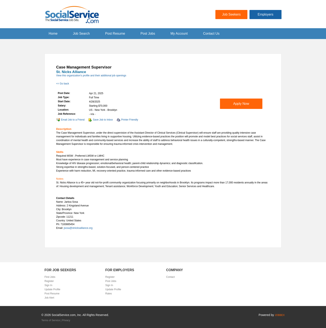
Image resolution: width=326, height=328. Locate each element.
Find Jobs (49, 277)
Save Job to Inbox (103, 119)
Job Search (81, 33)
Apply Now (241, 103)
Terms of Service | (51, 320)
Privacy (66, 320)
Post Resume (115, 33)
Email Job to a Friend (72, 119)
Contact (170, 277)
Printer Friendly (129, 119)
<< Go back (62, 83)
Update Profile (52, 289)
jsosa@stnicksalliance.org (78, 228)
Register (49, 281)
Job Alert (49, 297)
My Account (179, 33)
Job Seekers (231, 14)
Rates (108, 293)
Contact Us (211, 33)
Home (53, 33)
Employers (265, 14)
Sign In (48, 285)
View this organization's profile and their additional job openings (91, 75)
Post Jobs (148, 33)
